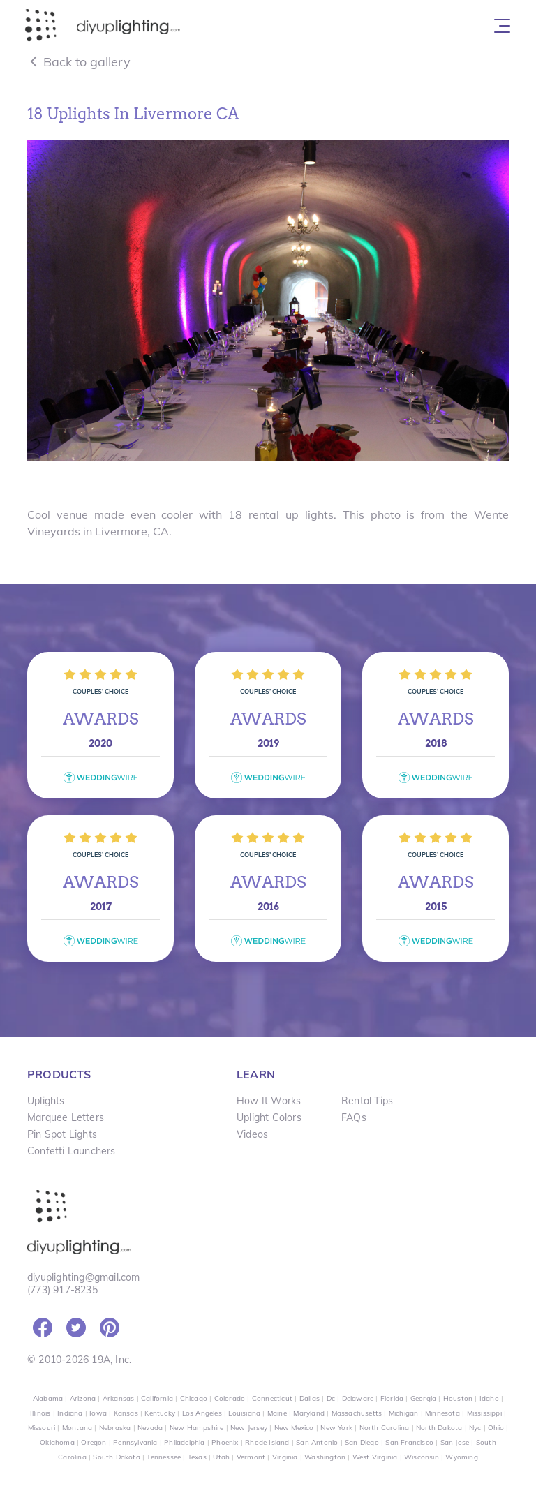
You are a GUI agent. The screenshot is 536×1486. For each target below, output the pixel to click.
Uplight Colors (269, 1117)
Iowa (98, 1413)
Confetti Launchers (71, 1151)
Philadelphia (184, 1442)
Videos (252, 1134)
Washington (324, 1457)
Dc (331, 1398)
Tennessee (164, 1457)
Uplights (46, 1100)
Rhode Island (267, 1442)
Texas (197, 1457)
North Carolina (384, 1427)
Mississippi (484, 1413)
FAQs (353, 1117)
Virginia (285, 1457)
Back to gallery (79, 62)
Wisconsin (421, 1457)
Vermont (251, 1457)
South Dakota (116, 1457)
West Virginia (375, 1457)
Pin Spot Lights (62, 1134)
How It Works (269, 1100)
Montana (77, 1427)
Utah (221, 1457)
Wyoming (461, 1457)
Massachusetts (357, 1413)
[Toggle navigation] (502, 26)
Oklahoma (57, 1442)
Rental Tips (367, 1100)
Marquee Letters (65, 1117)
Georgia (423, 1398)
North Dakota (439, 1427)
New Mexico (294, 1427)
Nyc (475, 1427)
